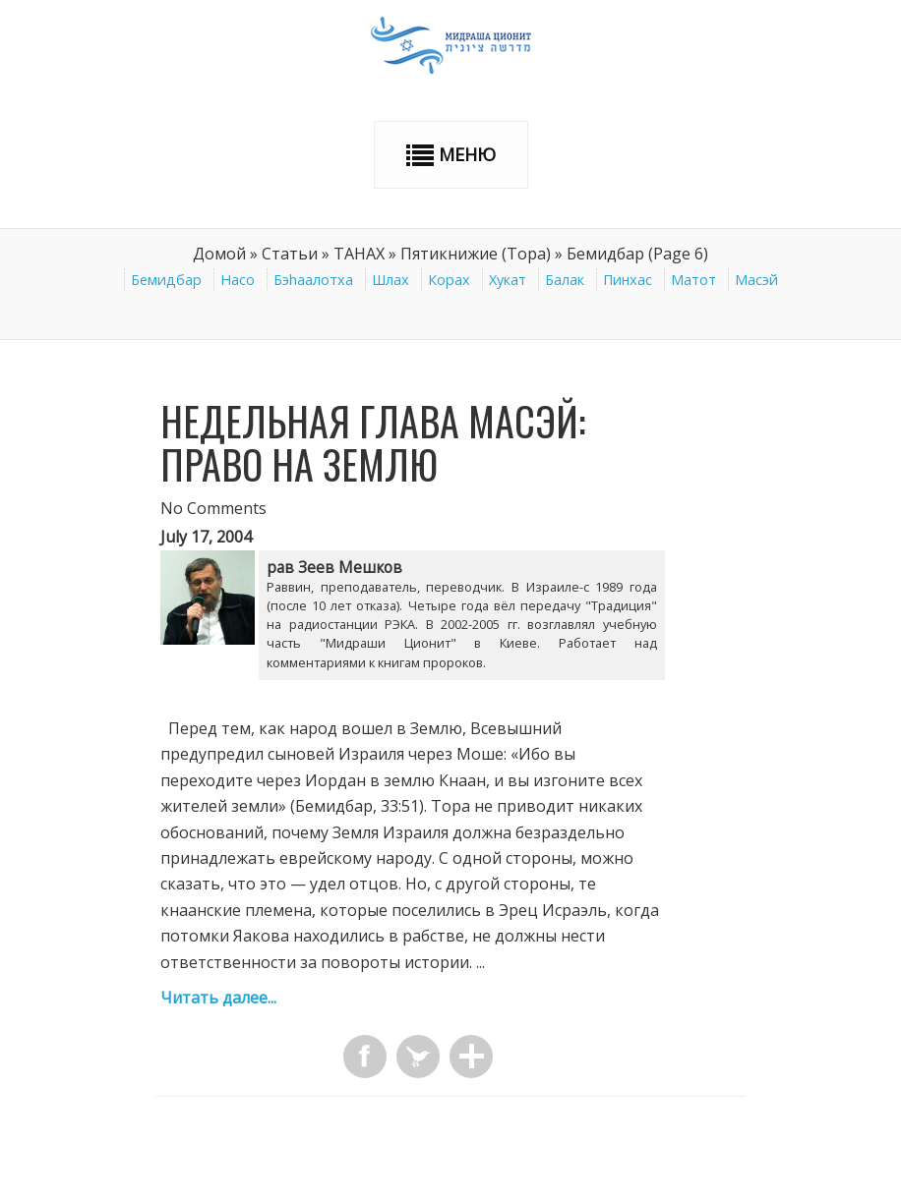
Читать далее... (218, 997)
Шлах (390, 279)
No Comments (213, 508)
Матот (693, 279)
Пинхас (627, 279)
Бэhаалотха (313, 279)
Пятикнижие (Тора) (475, 253)
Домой (219, 253)
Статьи (290, 253)
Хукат (507, 279)
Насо (237, 279)
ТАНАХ (359, 253)
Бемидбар (166, 279)
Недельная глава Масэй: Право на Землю (372, 442)
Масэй (756, 279)
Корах (449, 279)
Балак (564, 279)
